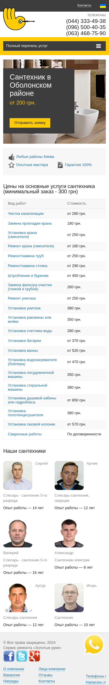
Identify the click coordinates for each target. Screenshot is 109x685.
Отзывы (46, 675)
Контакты (84, 5)
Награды (11, 681)
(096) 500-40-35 (86, 27)
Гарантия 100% (78, 165)
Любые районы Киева (35, 156)
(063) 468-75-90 (86, 33)
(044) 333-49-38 (86, 21)
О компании (13, 669)
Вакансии (11, 675)
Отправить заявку (30, 122)
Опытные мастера (32, 165)
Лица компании (52, 669)
